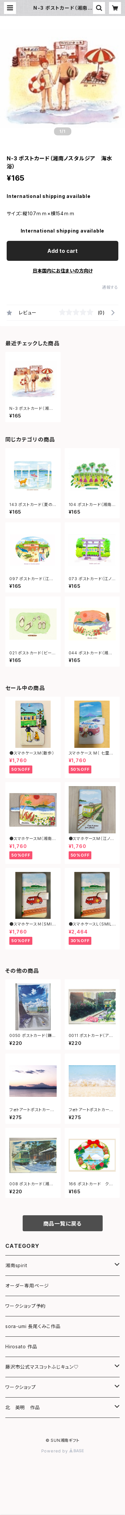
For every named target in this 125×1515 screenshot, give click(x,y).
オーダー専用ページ (27, 1285)
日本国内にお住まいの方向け (63, 270)
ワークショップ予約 (25, 1306)
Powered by (62, 1450)
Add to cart (62, 251)
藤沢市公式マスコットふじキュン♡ (42, 1367)
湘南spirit (16, 1265)
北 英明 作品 (22, 1407)
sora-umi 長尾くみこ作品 (33, 1326)
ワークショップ (20, 1387)
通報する (110, 287)
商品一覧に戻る (62, 1223)
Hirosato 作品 (21, 1346)
